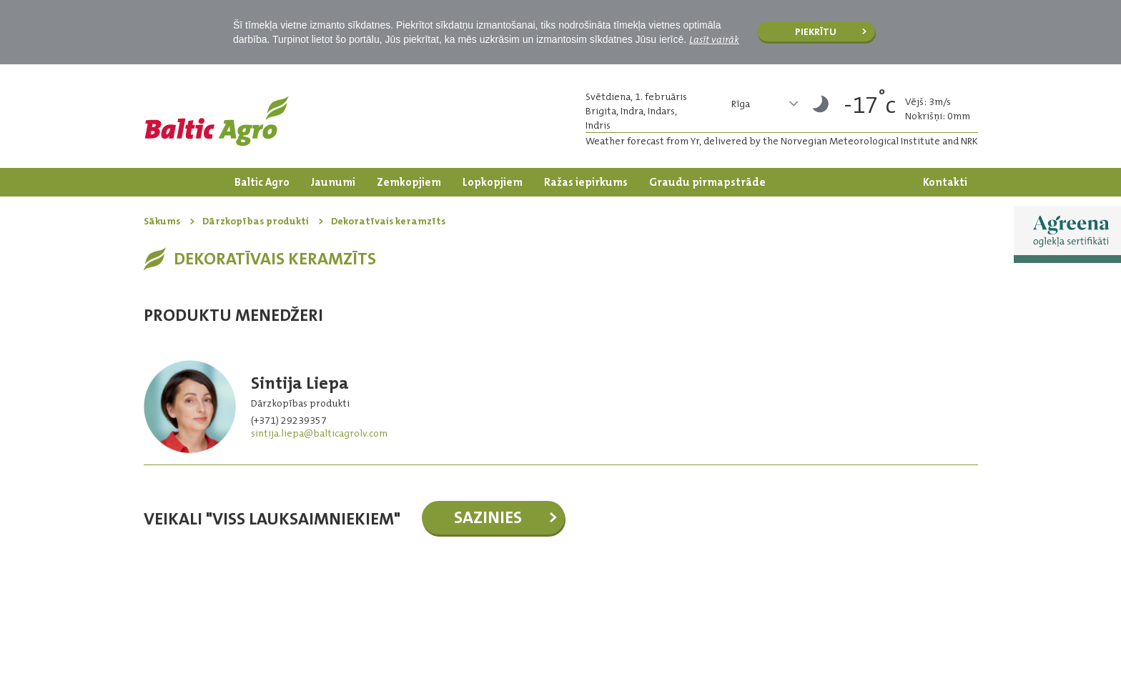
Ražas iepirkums (586, 182)
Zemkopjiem (409, 182)
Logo (217, 120)
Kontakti (945, 182)
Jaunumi (333, 182)
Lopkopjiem (493, 182)
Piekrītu (815, 31)
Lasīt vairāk (714, 39)
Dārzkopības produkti (844, 182)
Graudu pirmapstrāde (707, 182)
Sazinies (488, 517)
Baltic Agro (262, 182)
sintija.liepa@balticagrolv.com (319, 433)
